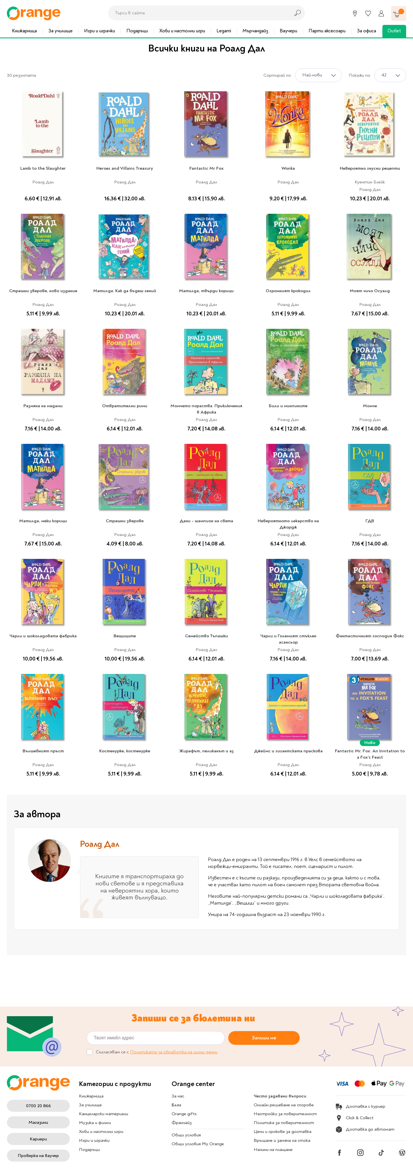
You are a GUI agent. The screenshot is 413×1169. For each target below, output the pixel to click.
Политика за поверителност (284, 1123)
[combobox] (197, 12)
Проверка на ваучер (38, 1155)
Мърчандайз (255, 31)
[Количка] (398, 13)
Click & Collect (354, 1118)
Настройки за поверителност (285, 1114)
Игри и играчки (99, 31)
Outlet (394, 31)
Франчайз (182, 1123)
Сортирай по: (277, 75)
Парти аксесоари (327, 31)
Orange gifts (184, 1114)
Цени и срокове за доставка (282, 1131)
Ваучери (288, 31)
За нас (178, 1096)
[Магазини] (355, 13)
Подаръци (137, 31)
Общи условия (186, 1135)
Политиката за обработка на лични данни (173, 1052)
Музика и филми (95, 1123)
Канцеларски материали (103, 1114)
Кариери (38, 1139)
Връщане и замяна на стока (282, 1140)
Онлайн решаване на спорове (284, 1105)
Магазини (38, 1122)
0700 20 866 (38, 1106)
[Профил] (381, 13)
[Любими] (368, 13)
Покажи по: (360, 75)
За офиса (366, 31)
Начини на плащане (273, 1149)
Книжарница (24, 31)
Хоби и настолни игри (182, 31)
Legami (224, 31)
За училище (60, 31)
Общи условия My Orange (198, 1144)
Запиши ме (264, 1038)
